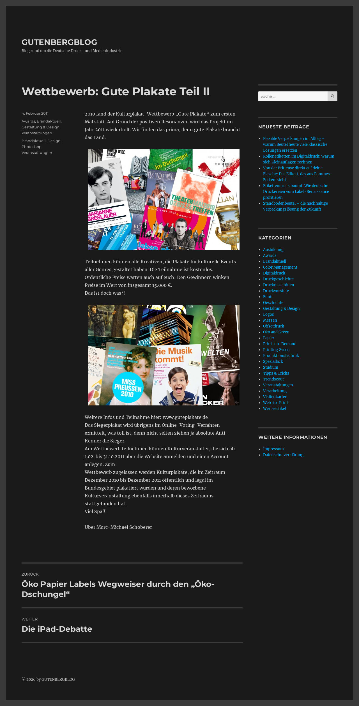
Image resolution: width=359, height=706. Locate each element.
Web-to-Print (275, 402)
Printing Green (276, 349)
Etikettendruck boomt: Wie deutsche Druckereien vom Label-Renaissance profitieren (296, 191)
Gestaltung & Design (40, 127)
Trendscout (273, 379)
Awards (28, 121)
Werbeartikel (274, 408)
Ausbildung (273, 249)
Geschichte (273, 302)
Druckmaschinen (278, 285)
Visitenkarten (275, 396)
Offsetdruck (273, 326)
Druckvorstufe (276, 291)
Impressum (273, 449)
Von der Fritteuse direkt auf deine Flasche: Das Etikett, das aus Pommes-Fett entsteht (297, 174)
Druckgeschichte (278, 279)
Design (54, 141)
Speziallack (273, 361)
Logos (268, 314)
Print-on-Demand (279, 344)
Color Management (280, 267)
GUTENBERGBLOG (59, 42)
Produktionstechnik (281, 355)
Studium (270, 367)
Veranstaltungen (37, 133)
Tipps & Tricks (276, 373)
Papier (268, 338)
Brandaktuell (49, 121)
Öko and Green (276, 332)
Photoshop (32, 146)
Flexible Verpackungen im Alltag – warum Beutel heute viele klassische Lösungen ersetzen (295, 144)
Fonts (268, 296)
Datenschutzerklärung (283, 455)
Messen (270, 320)
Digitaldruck (274, 273)
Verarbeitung (275, 391)
